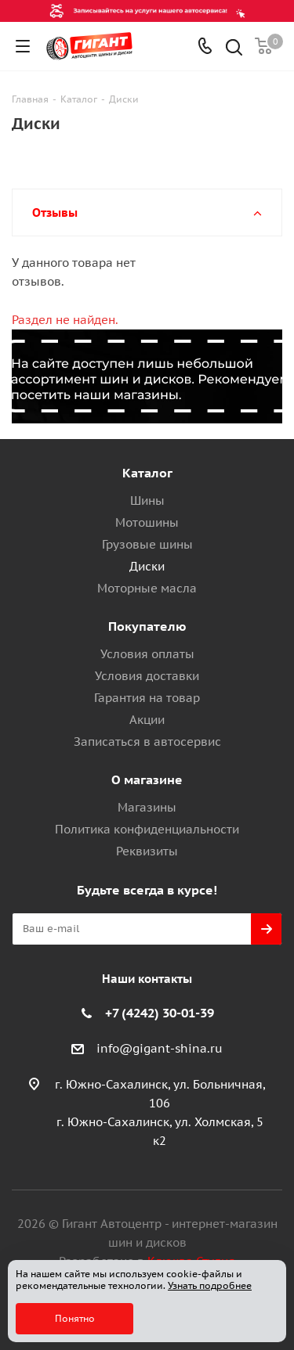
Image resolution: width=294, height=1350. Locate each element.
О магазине (147, 779)
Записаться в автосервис (147, 741)
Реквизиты (147, 851)
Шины (147, 500)
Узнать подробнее (210, 1285)
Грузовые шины (147, 544)
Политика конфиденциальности (147, 829)
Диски (147, 566)
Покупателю (147, 626)
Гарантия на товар (147, 697)
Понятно (75, 1318)
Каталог (147, 473)
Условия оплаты (147, 653)
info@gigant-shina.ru (159, 1048)
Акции (147, 719)
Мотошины (147, 522)
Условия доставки (147, 675)
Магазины (147, 807)
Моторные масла (147, 588)
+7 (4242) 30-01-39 (159, 1013)
